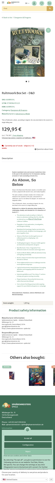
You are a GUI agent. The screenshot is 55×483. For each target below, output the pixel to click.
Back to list (7, 18)
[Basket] (49, 3)
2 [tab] (28, 81)
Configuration (28, 445)
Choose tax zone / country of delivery (18, 138)
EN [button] (26, 3)
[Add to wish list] (48, 30)
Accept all (28, 438)
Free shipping (18, 135)
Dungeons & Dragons (19, 110)
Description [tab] (7, 158)
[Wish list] (42, 3)
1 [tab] (26, 81)
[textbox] (24, 479)
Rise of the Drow (34, 219)
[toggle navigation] (3, 1)
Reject (28, 452)
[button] (34, 3)
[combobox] (24, 479)
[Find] (24, 8)
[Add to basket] (4, 24)
